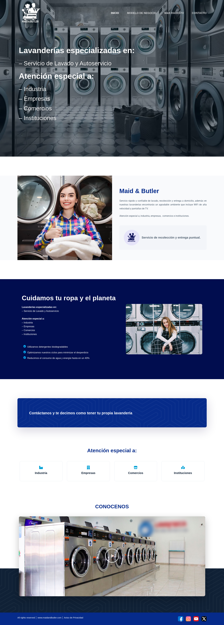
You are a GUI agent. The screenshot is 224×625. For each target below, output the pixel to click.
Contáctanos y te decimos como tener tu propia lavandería (90, 412)
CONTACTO (199, 13)
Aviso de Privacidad (73, 617)
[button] (112, 556)
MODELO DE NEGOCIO (141, 13)
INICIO (115, 13)
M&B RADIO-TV (174, 13)
